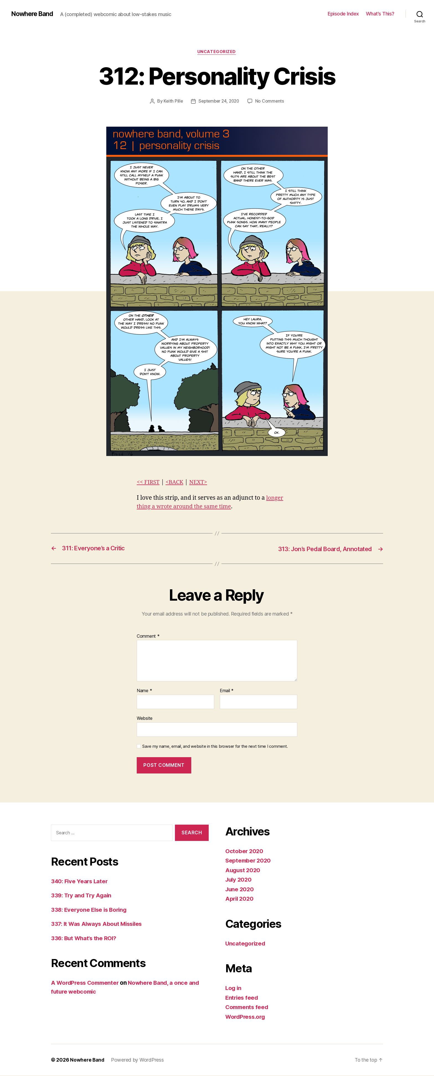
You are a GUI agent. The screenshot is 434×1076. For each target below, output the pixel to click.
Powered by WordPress (138, 1060)
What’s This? (380, 14)
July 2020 (239, 880)
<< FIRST (149, 482)
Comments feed (247, 1007)
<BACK (176, 482)
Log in (233, 988)
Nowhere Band (33, 14)
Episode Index (343, 14)
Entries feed (242, 997)
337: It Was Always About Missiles (98, 924)
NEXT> (200, 482)
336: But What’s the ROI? (85, 938)
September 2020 (248, 861)
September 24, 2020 (219, 101)
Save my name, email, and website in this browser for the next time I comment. (215, 746)
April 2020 (240, 899)
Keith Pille (172, 101)
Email (227, 691)
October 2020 (244, 851)
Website (145, 718)
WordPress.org (246, 1017)
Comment (148, 636)
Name (144, 691)
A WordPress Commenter (86, 982)
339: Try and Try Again (82, 895)
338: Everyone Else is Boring (90, 909)
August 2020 (243, 870)
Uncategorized (217, 52)
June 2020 (240, 889)
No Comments (271, 101)
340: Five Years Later (80, 881)
